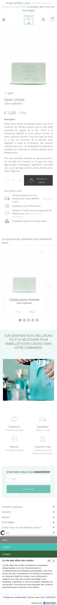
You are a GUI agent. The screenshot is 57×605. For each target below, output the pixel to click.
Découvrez (48, 198)
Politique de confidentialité (14, 597)
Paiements (14, 426)
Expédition (42, 426)
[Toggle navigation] (4, 20)
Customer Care (43, 446)
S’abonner (28, 489)
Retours (14, 446)
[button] (49, 286)
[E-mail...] (28, 479)
